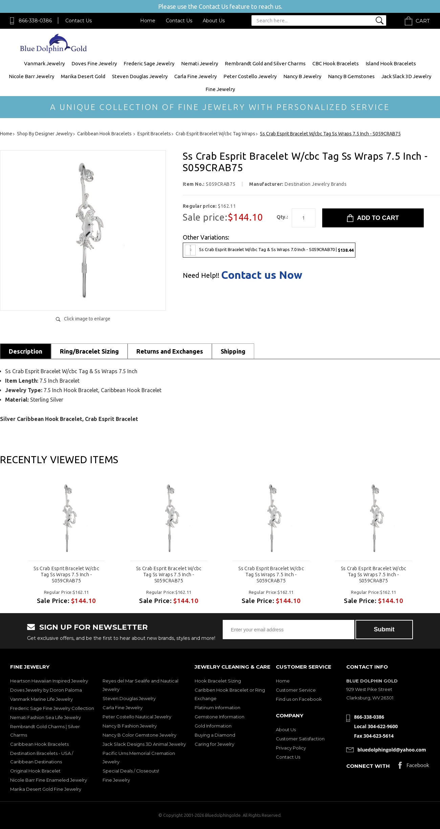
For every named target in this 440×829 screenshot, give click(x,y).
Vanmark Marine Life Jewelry (41, 699)
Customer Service (296, 690)
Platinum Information (217, 707)
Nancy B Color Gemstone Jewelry (139, 735)
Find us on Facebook (299, 699)
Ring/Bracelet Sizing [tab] (89, 351)
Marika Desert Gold (83, 76)
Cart (423, 21)
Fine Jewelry (220, 89)
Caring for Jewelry (214, 744)
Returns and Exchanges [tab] (169, 351)
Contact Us (78, 21)
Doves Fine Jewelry (94, 63)
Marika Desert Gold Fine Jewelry (45, 789)
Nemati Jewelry (199, 63)
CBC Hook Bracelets (335, 63)
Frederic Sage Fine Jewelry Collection (52, 708)
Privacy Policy (291, 747)
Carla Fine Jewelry (195, 76)
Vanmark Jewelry (44, 63)
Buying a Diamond (215, 735)
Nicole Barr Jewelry (31, 76)
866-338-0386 (35, 21)
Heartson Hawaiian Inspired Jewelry (49, 681)
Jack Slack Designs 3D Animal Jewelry (144, 744)
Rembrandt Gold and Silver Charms (265, 63)
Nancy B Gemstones (351, 76)
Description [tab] (25, 351)
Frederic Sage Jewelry (149, 63)
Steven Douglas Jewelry (140, 76)
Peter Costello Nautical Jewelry (137, 716)
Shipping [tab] (233, 351)
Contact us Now (261, 274)
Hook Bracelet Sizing (218, 681)
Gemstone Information (219, 716)
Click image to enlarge (87, 318)
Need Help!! (201, 275)
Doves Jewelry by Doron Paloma (46, 690)
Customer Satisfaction (300, 738)
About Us (214, 21)
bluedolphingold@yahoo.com (391, 749)
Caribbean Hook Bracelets (39, 744)
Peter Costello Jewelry (250, 76)
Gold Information (213, 726)
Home (147, 21)
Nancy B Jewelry (302, 76)
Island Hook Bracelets (391, 63)
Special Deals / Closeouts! (131, 771)
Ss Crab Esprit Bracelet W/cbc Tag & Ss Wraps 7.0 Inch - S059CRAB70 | (269, 250)
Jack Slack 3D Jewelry (406, 76)
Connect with (368, 766)
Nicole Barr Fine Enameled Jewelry (48, 780)
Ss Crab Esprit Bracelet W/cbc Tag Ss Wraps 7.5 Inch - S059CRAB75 (66, 574)
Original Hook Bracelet (35, 771)
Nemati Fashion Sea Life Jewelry (45, 717)
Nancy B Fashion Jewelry (130, 726)
